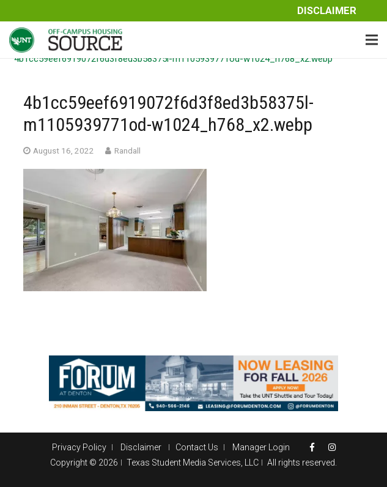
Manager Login (261, 447)
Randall (127, 150)
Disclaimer (326, 11)
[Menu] (371, 39)
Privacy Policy (79, 447)
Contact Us (196, 447)
